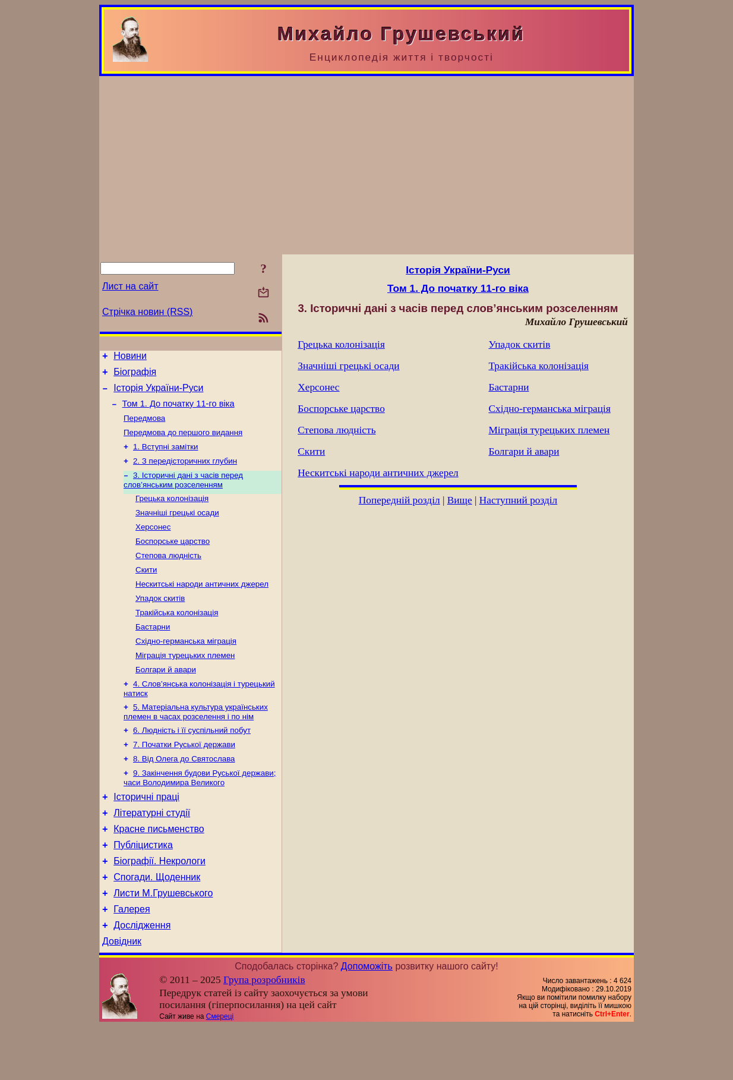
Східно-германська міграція (185, 667)
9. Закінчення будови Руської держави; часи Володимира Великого (200, 813)
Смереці (219, 1070)
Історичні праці (146, 834)
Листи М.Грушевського (163, 941)
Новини (130, 357)
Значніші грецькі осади (177, 528)
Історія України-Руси (158, 393)
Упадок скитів (160, 620)
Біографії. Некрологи (159, 905)
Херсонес (152, 543)
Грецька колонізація (171, 512)
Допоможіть (367, 1020)
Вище (459, 500)
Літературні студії (151, 852)
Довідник (121, 995)
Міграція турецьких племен (185, 682)
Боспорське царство (172, 559)
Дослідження (141, 977)
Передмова (144, 426)
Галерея (131, 959)
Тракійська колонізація (176, 636)
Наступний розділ (518, 500)
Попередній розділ (399, 500)
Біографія (134, 375)
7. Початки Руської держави (184, 777)
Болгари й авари (165, 698)
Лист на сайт (130, 286)
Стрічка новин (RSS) (147, 312)
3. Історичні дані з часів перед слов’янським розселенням (183, 493)
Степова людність (168, 574)
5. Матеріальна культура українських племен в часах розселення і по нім (196, 742)
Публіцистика (143, 888)
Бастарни (152, 651)
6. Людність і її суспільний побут (192, 762)
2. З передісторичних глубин (185, 472)
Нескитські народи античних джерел (201, 605)
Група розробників (264, 1033)
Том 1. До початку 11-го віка (178, 410)
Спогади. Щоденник (156, 923)
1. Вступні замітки (165, 457)
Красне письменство (158, 870)
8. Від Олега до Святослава (184, 793)
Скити (146, 589)
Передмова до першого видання (183, 441)
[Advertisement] (366, 165)
